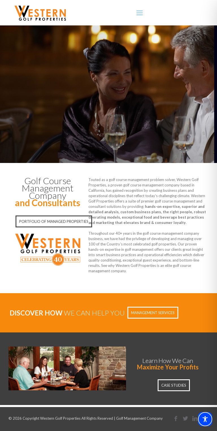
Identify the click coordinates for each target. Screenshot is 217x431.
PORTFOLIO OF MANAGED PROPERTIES (53, 221)
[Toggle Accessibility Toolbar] (205, 419)
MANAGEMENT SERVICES (153, 312)
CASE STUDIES (173, 385)
